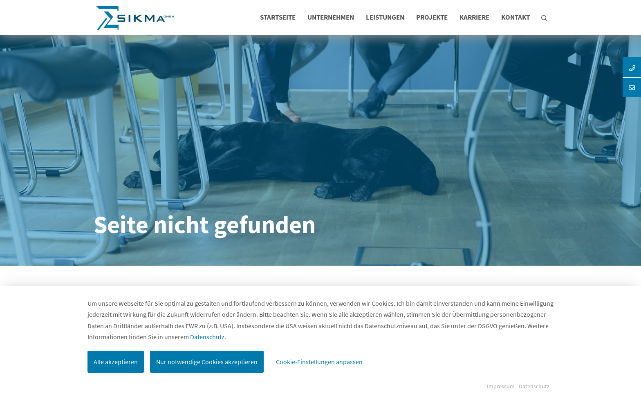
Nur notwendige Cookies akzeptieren (207, 362)
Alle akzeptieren (116, 362)
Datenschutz (207, 337)
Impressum (501, 386)
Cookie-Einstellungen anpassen (319, 362)
